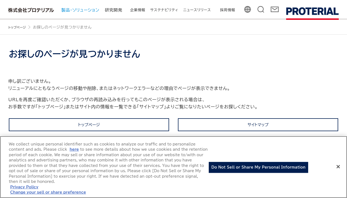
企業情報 (137, 10)
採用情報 (227, 10)
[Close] (338, 167)
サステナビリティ (164, 10)
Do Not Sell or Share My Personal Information (259, 167)
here (74, 149)
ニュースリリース (197, 10)
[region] (173, 167)
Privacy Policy (24, 187)
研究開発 (113, 10)
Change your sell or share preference (48, 192)
